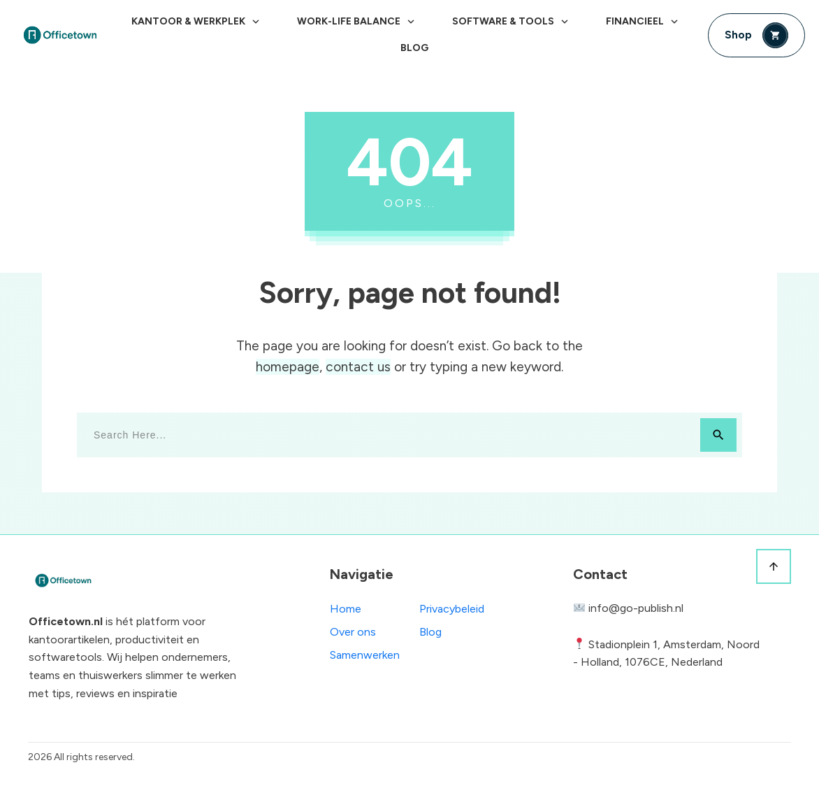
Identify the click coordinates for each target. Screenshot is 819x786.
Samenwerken (365, 655)
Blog (430, 631)
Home (345, 608)
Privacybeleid (451, 608)
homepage (287, 367)
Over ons (353, 631)
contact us (358, 367)
